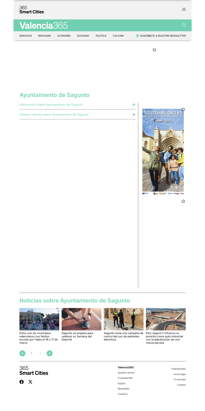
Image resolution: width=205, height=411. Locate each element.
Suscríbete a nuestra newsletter (163, 35)
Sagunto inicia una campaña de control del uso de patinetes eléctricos (123, 336)
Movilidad (44, 35)
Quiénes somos (126, 372)
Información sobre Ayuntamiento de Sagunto (51, 104)
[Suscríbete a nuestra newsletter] (137, 35)
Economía (64, 35)
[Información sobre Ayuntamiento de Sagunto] (134, 104)
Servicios (25, 35)
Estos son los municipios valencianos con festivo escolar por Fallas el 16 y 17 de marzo (38, 338)
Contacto (123, 393)
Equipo (121, 383)
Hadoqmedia (178, 368)
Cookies (181, 384)
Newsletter (124, 388)
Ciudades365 (125, 377)
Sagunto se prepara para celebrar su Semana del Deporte (77, 336)
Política (101, 35)
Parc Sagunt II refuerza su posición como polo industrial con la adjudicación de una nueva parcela (164, 338)
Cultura (118, 35)
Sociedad (83, 35)
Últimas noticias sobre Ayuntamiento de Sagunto (54, 114)
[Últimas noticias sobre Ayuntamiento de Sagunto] (134, 114)
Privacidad (180, 379)
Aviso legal (180, 374)
